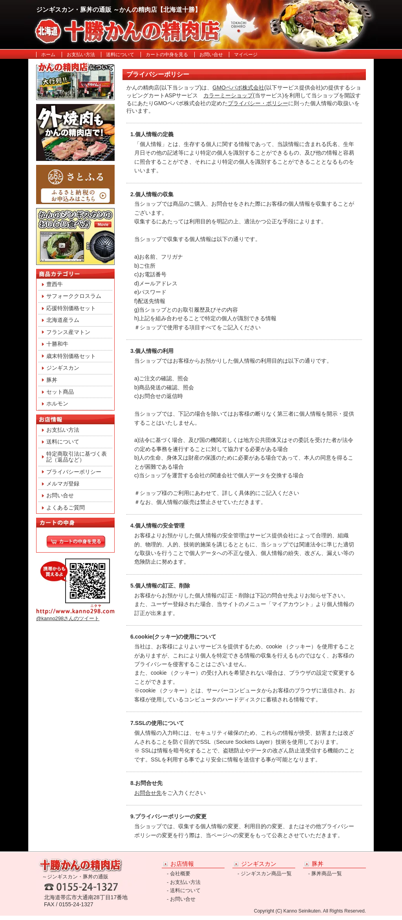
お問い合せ (211, 54)
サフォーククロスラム (73, 296)
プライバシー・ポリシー (258, 103)
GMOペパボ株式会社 (238, 87)
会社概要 (180, 873)
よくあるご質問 (65, 507)
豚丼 (51, 380)
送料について (120, 54)
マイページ (246, 54)
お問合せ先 (148, 793)
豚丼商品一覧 (326, 873)
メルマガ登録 (62, 483)
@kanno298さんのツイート (67, 618)
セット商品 (60, 392)
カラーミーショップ (228, 95)
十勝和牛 (57, 344)
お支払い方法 (81, 54)
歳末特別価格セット (71, 356)
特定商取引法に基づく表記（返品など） (76, 457)
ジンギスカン (62, 368)
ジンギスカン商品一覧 (266, 873)
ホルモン (57, 403)
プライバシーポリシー (73, 472)
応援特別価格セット (71, 308)
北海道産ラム (62, 320)
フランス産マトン (68, 332)
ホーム (48, 54)
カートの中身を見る (167, 54)
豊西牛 (54, 284)
